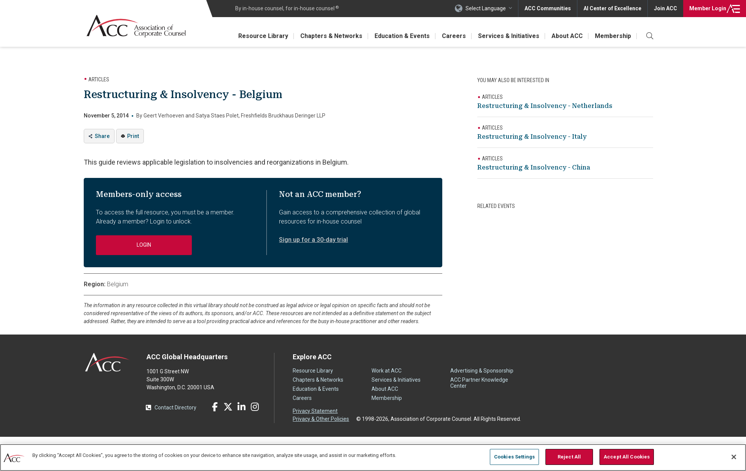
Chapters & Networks (331, 36)
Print (133, 136)
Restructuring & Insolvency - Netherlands (544, 105)
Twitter (228, 407)
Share (102, 136)
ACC (107, 362)
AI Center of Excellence (612, 8)
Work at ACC (386, 371)
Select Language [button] (485, 8)
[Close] (733, 457)
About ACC (567, 36)
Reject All (569, 457)
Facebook (215, 407)
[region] (373, 457)
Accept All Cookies (627, 457)
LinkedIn (241, 407)
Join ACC (665, 8)
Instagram (255, 407)
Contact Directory (175, 407)
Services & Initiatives (508, 36)
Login (707, 8)
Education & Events (402, 36)
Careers (454, 36)
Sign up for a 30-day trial (313, 239)
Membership (613, 36)
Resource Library (263, 36)
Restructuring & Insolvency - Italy (532, 136)
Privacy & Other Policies (321, 419)
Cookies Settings (514, 457)
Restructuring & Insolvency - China (533, 167)
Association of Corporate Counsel (136, 26)
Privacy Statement (315, 411)
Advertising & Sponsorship (481, 371)
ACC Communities (547, 8)
